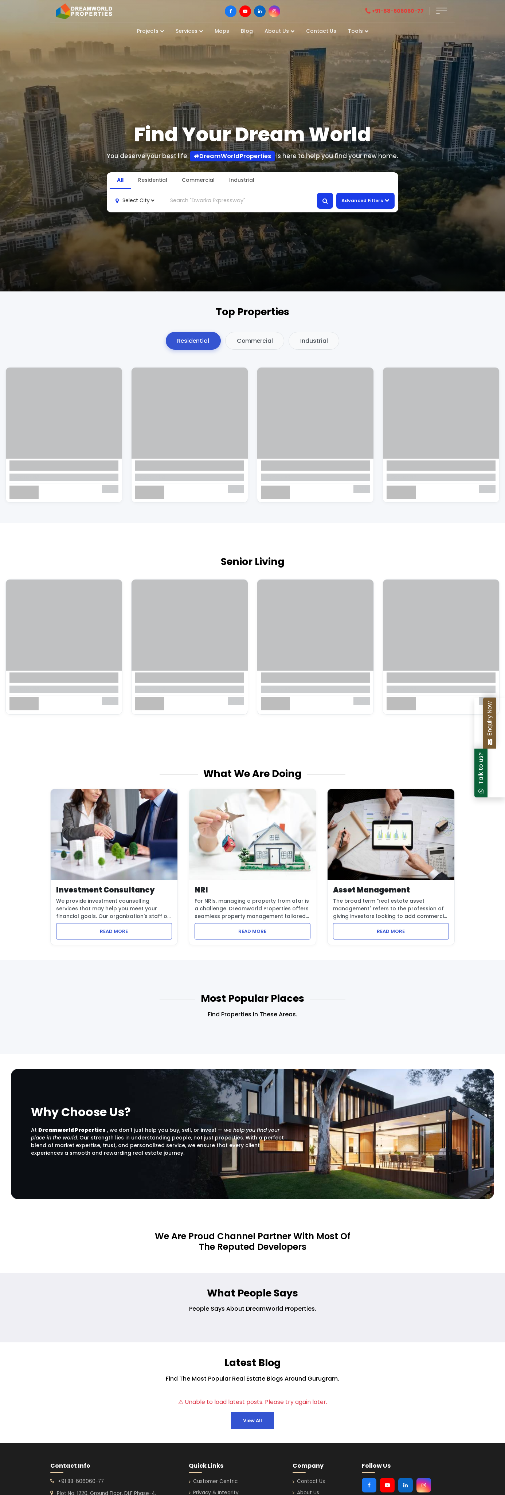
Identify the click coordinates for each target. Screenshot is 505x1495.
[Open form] (441, 11)
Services (189, 31)
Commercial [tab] (198, 179)
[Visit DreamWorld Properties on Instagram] (274, 11)
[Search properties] (325, 200)
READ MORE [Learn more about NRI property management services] (274, 931)
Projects (150, 31)
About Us (279, 31)
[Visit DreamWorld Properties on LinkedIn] (260, 11)
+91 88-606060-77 (81, 1482)
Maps (222, 31)
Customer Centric (213, 1482)
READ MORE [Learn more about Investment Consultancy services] (136, 931)
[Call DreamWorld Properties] (397, 11)
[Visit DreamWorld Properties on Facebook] (230, 11)
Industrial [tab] (241, 179)
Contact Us (321, 31)
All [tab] (120, 179)
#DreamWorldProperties (232, 156)
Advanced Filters (365, 200)
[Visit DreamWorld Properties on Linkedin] (405, 1486)
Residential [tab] (152, 179)
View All (252, 1420)
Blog (247, 31)
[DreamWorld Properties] (84, 11)
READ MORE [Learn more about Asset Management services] (413, 931)
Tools (358, 31)
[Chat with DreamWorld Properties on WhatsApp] (498, 773)
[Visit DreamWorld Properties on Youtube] (245, 11)
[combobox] (241, 200)
